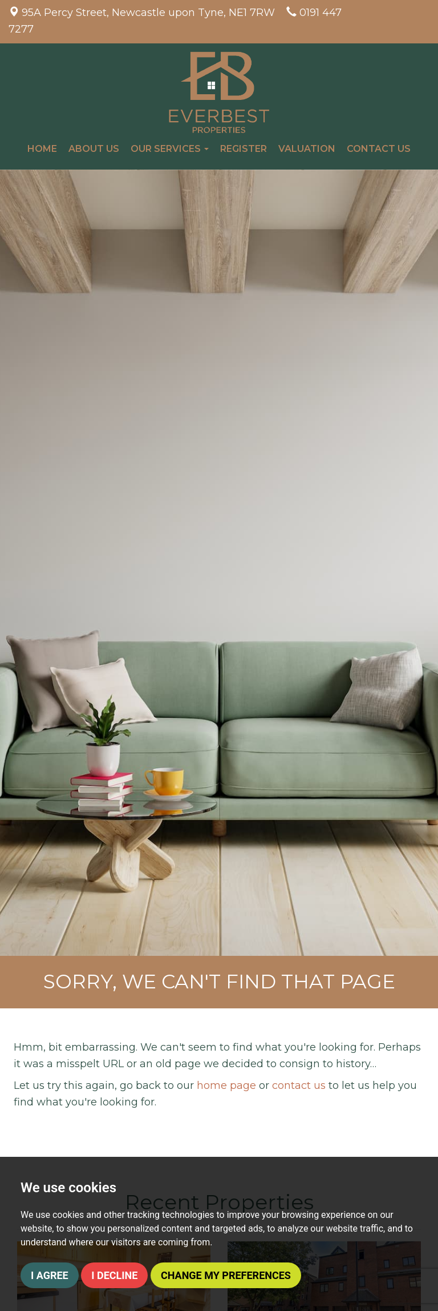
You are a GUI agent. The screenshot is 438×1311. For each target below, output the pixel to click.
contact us (299, 1085)
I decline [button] (114, 1275)
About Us (93, 148)
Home (42, 148)
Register (243, 148)
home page (226, 1085)
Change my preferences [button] (226, 1275)
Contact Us (379, 148)
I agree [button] (49, 1275)
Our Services (170, 148)
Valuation (306, 148)
